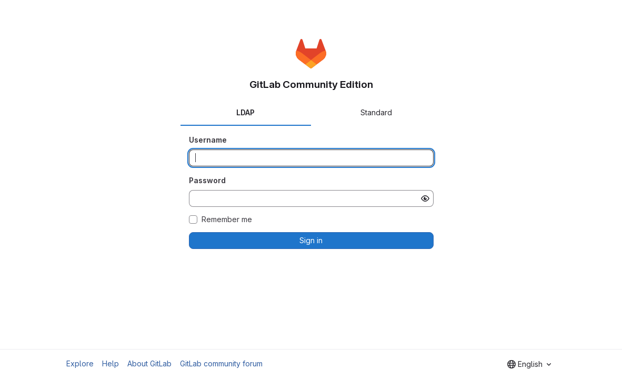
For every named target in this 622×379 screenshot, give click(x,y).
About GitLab (149, 363)
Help (110, 363)
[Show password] (425, 198)
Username (208, 139)
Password (207, 180)
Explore (80, 363)
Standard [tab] (376, 112)
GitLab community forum (221, 363)
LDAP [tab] (245, 112)
